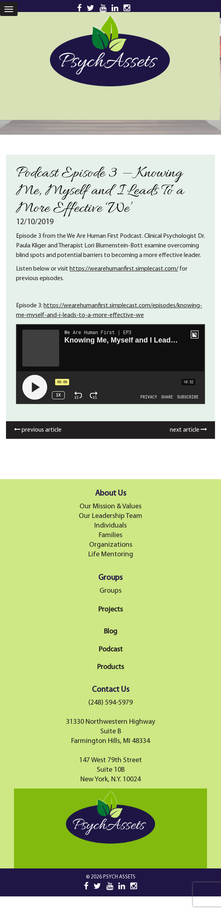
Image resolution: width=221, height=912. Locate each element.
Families (110, 535)
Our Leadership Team (110, 516)
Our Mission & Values (110, 506)
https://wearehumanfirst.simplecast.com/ (124, 269)
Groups (110, 591)
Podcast (111, 649)
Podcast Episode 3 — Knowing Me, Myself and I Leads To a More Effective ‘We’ (100, 191)
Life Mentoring (110, 554)
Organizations (110, 545)
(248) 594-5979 (110, 703)
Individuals (110, 526)
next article (188, 430)
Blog (110, 631)
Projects (110, 609)
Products (110, 667)
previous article (38, 430)
